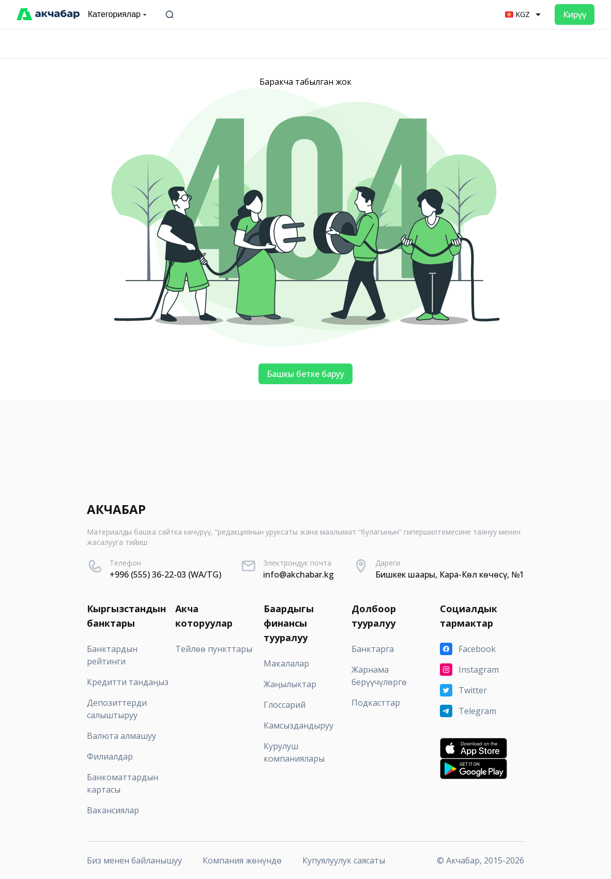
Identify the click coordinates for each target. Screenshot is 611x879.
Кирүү (574, 14)
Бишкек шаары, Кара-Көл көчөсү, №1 (449, 574)
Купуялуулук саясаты (343, 860)
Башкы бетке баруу (305, 374)
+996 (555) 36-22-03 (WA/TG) (165, 574)
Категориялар (118, 14)
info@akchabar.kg (298, 574)
